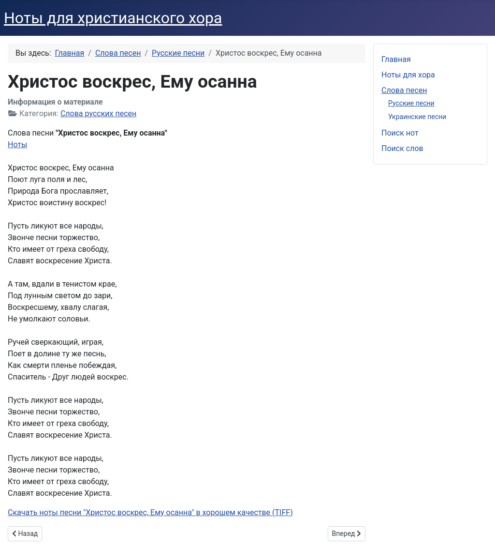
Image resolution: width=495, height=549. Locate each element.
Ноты (17, 144)
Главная (396, 59)
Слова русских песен (98, 113)
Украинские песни (417, 117)
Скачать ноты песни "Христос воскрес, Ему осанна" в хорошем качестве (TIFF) (150, 512)
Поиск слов (402, 148)
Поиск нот (400, 132)
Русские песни (411, 103)
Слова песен (404, 90)
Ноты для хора (408, 74)
